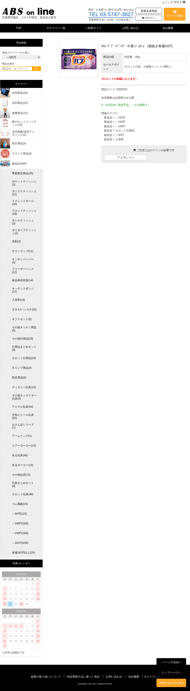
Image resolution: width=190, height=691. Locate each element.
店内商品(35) (20, 92)
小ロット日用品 (124, 130)
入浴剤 (119, 139)
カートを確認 (174, 14)
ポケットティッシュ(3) (24, 183)
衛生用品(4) (19, 143)
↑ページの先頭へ (171, 662)
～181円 (120, 117)
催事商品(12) (20, 113)
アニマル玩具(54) (22, 406)
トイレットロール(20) (23, 202)
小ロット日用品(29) (24, 358)
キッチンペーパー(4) (23, 261)
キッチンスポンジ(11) (23, 290)
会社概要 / (136, 676)
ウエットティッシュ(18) (24, 212)
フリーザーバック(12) (23, 270)
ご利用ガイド (93, 28)
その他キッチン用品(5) (24, 329)
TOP (19, 28)
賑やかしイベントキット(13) (24, 123)
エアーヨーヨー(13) (24, 445)
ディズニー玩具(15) (24, 387)
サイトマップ (152, 676)
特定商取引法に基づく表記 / (86, 676)
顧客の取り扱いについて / (49, 676)
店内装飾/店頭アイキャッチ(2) (23, 133)
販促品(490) (19, 163)
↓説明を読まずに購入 (171, 682)
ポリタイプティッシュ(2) (24, 232)
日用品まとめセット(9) (24, 348)
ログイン (149, 17)
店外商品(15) (20, 102)
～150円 (120, 121)
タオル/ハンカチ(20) (24, 309)
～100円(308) (20, 523)
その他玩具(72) (21, 474)
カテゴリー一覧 (56, 28)
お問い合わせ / (117, 676)
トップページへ (171, 672)
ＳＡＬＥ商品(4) (22, 153)
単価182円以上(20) (23, 552)
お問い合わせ (130, 28)
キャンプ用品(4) (22, 367)
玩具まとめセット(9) (23, 484)
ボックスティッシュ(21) (24, 193)
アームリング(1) (22, 435)
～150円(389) (20, 533)
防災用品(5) (19, 377)
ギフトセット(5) (22, 319)
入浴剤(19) (18, 299)
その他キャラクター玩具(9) (24, 397)
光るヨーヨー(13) (22, 465)
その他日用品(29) (22, 338)
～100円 (120, 126)
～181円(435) (20, 542)
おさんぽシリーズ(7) (23, 426)
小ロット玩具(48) (22, 494)
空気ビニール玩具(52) (23, 416)
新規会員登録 (149, 10)
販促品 (108, 117)
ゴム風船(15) (20, 503)
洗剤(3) (16, 241)
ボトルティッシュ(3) (23, 222)
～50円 (119, 135)
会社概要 (167, 28)
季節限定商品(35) (22, 173)
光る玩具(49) (20, 455)
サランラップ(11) (22, 251)
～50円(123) (19, 513)
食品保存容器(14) (22, 280)
